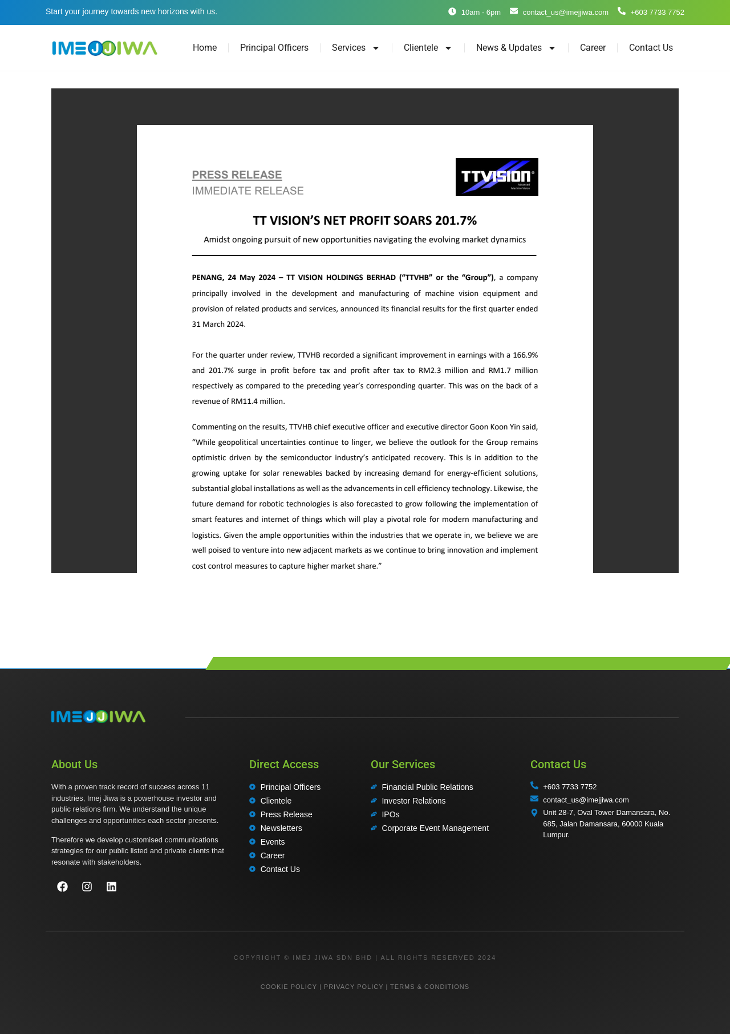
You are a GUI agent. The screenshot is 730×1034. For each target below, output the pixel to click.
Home (205, 47)
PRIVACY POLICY (353, 986)
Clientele (428, 48)
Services (356, 48)
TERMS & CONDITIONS (429, 986)
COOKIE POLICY (289, 986)
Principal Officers (274, 47)
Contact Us (651, 47)
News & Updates (516, 48)
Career (593, 47)
